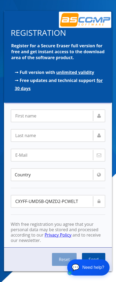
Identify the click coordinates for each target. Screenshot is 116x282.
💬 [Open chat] (88, 267)
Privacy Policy (57, 235)
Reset (64, 259)
